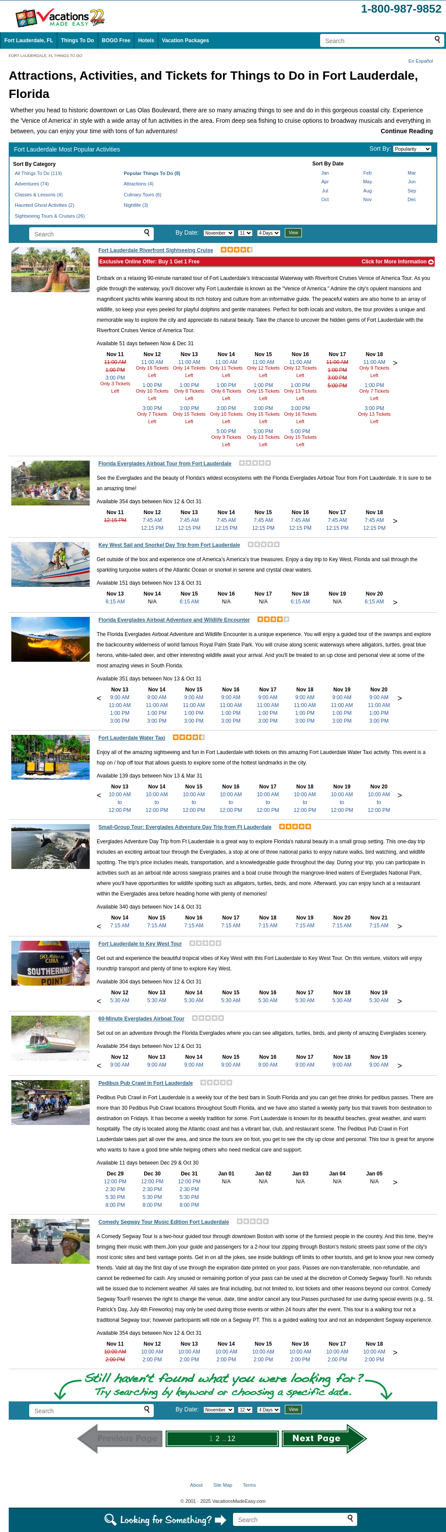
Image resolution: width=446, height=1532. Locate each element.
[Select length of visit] (268, 233)
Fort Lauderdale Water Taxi (131, 738)
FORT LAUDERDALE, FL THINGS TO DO (45, 56)
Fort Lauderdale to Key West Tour (140, 944)
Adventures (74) (32, 183)
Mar (412, 172)
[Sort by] (412, 148)
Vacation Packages (185, 40)
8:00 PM (115, 1205)
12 (231, 1438)
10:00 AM (115, 1352)
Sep (412, 190)
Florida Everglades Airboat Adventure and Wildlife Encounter (174, 620)
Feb (367, 172)
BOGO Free (116, 40)
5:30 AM (119, 1000)
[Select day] (245, 233)
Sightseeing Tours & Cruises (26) (50, 216)
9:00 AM (119, 697)
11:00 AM (115, 362)
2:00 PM (115, 1360)
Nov (367, 199)
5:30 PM (115, 1197)
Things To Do (77, 40)
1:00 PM (115, 370)
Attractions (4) (138, 183)
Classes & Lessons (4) (39, 194)
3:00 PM (115, 378)
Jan (325, 172)
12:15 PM (115, 520)
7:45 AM (152, 520)
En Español (421, 61)
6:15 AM (115, 602)
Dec (412, 199)
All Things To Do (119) (38, 173)
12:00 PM (115, 1181)
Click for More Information (398, 262)
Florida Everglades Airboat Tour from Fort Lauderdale (164, 464)
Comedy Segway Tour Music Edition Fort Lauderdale (163, 1222)
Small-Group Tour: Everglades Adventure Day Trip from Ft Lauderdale (184, 827)
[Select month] (218, 233)
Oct (325, 199)
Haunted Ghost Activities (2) (44, 205)
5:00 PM (226, 431)
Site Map (222, 1485)
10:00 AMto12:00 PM (119, 802)
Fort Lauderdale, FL (28, 40)
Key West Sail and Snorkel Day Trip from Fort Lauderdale (169, 545)
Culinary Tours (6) (143, 194)
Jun (412, 181)
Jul (325, 190)
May (367, 181)
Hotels (146, 40)
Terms (249, 1485)
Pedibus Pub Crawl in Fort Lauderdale (145, 1083)
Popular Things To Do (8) (152, 173)
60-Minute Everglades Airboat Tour (141, 1019)
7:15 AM (119, 926)
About (196, 1485)
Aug (367, 190)
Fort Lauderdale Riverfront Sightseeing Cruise (155, 250)
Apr (325, 181)
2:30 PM (115, 1189)
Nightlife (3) (136, 205)
